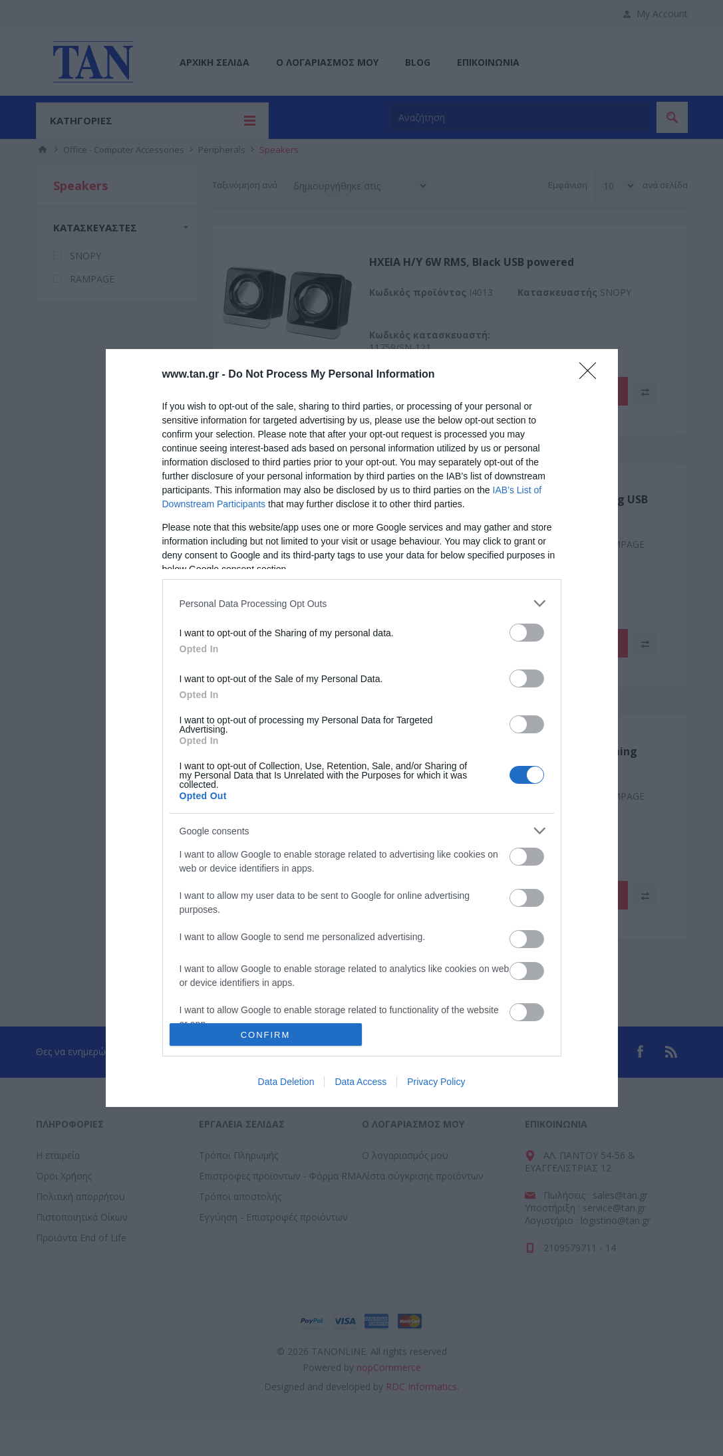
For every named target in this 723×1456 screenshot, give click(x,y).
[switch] (526, 633)
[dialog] (362, 728)
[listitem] (362, 603)
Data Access (360, 1081)
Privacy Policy (436, 1081)
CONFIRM (266, 1035)
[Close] (592, 375)
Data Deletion (286, 1081)
